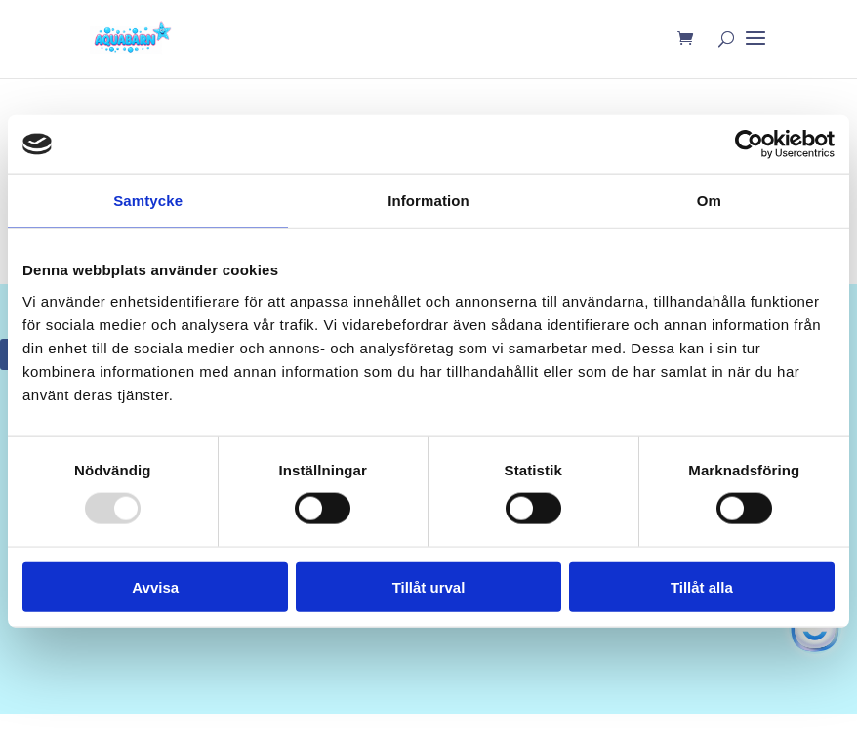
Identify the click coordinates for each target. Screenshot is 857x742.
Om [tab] (709, 200)
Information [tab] (428, 200)
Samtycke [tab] (148, 200)
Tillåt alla (702, 586)
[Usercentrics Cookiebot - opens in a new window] (749, 144)
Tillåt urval (429, 586)
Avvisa (155, 586)
